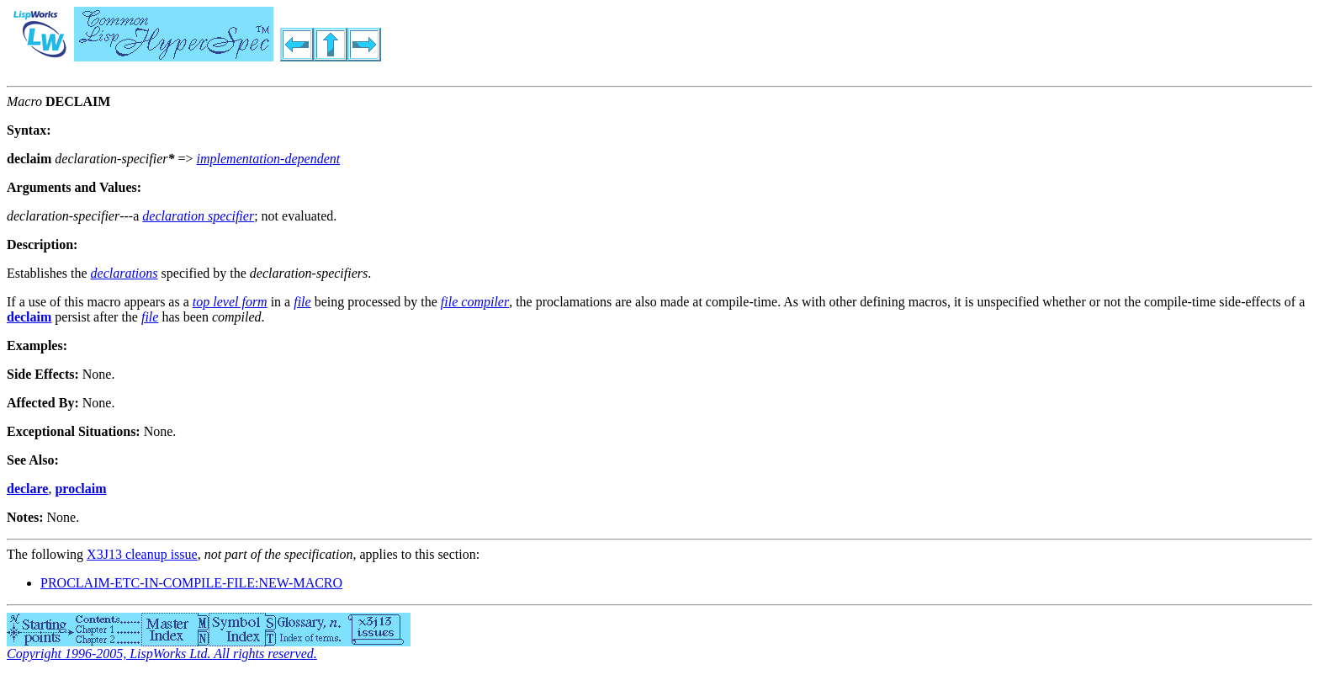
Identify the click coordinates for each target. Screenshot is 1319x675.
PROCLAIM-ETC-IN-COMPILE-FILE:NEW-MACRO (191, 583)
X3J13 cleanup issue (142, 554)
